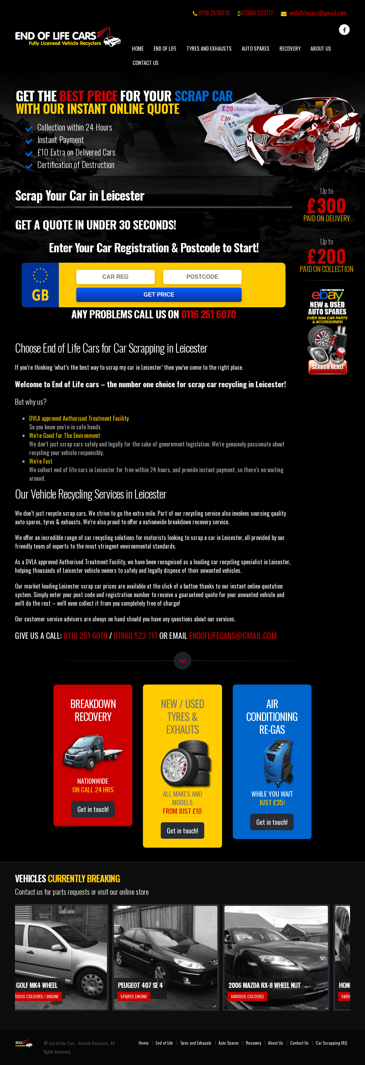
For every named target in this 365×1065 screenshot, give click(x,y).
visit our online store (123, 891)
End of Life (165, 48)
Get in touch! (93, 809)
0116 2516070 (214, 13)
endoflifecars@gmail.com (317, 13)
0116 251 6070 (208, 313)
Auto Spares (255, 48)
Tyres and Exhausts (209, 48)
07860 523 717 (136, 635)
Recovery (289, 48)
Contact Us (146, 62)
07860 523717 (257, 13)
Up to (326, 190)
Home (138, 48)
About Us (320, 48)
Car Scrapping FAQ (331, 1043)
